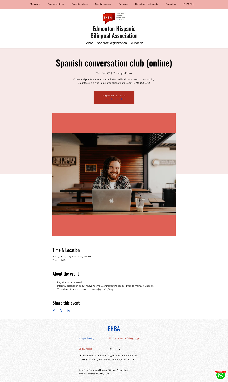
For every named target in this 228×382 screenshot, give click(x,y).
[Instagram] (110, 348)
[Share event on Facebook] (54, 310)
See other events (114, 99)
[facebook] (115, 348)
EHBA (114, 328)
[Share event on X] (61, 310)
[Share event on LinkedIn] (68, 310)
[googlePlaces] (119, 348)
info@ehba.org (86, 338)
